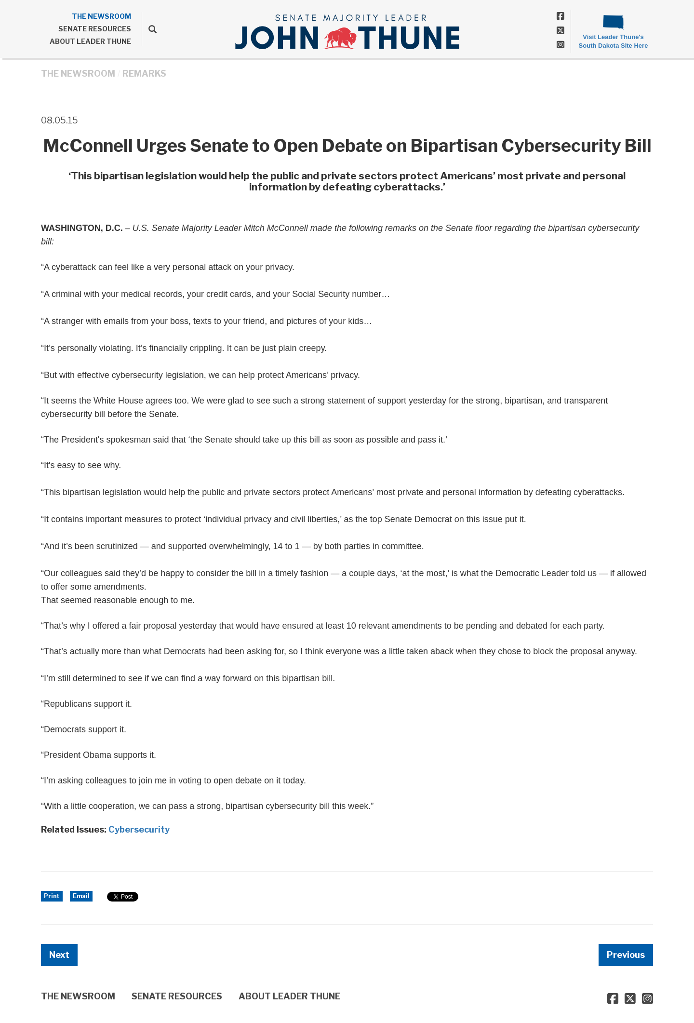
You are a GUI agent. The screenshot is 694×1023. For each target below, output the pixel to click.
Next (59, 955)
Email (81, 896)
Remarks (144, 73)
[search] (149, 29)
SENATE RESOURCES (94, 29)
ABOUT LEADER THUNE (90, 41)
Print (52, 896)
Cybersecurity (139, 829)
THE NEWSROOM (101, 16)
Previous (626, 955)
